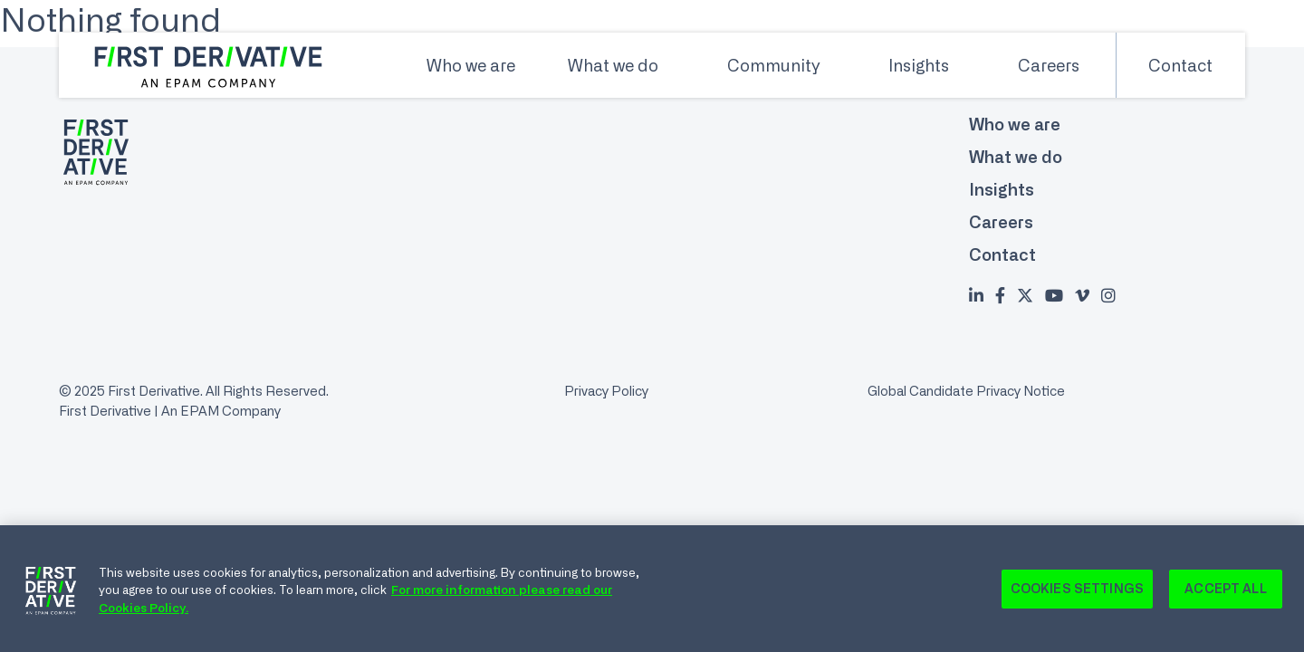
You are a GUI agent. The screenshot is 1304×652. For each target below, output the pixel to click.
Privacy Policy (606, 390)
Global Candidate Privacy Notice (966, 390)
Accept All (1225, 593)
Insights (918, 65)
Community (773, 65)
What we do (613, 65)
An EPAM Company (221, 410)
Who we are (471, 65)
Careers (1048, 65)
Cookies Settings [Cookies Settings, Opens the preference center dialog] (1077, 593)
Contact (1180, 65)
